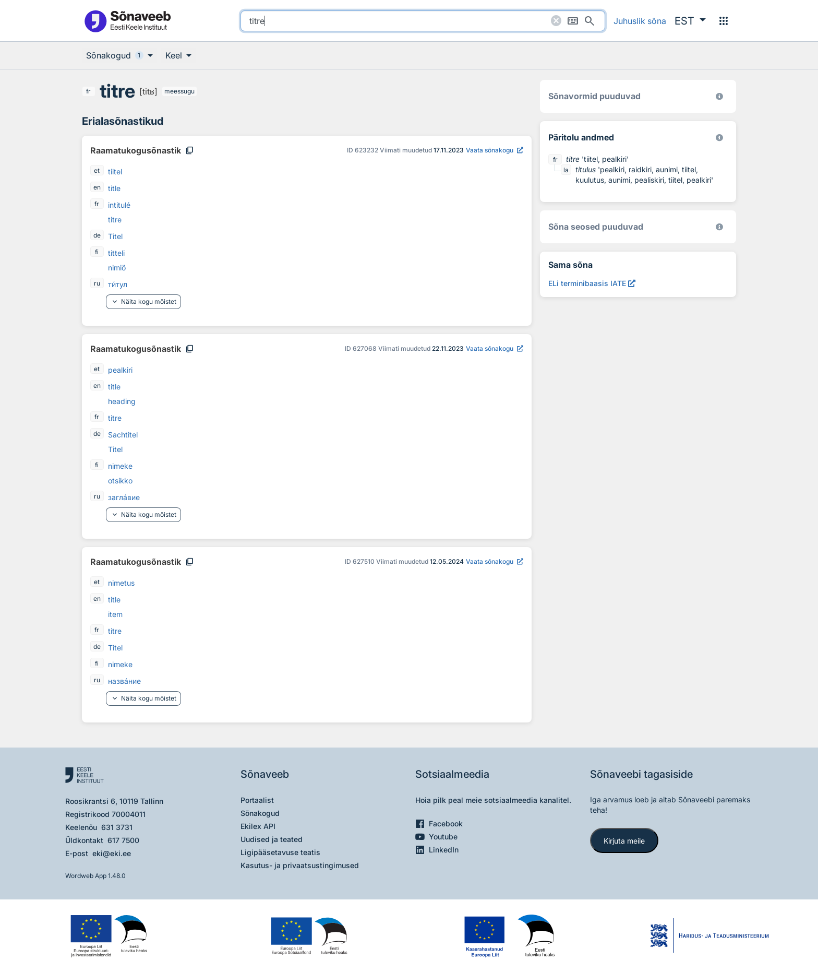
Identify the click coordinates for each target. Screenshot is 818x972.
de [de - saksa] (97, 235)
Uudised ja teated (271, 839)
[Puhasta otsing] (556, 21)
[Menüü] (723, 20)
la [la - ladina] (566, 170)
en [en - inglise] (97, 187)
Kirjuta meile (624, 840)
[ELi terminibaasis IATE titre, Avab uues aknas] (591, 283)
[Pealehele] (127, 20)
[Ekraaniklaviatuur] (573, 21)
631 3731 (117, 827)
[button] (690, 21)
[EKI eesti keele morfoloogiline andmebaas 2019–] (719, 96)
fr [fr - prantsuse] (88, 91)
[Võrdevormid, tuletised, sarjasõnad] (719, 227)
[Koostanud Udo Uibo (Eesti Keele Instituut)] (719, 137)
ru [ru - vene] (97, 283)
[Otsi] (589, 21)
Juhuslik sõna (640, 21)
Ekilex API (257, 826)
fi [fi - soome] (97, 252)
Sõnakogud (260, 813)
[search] (422, 20)
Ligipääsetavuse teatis (280, 852)
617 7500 (123, 840)
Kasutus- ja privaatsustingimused (299, 865)
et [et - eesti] (97, 170)
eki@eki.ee (111, 853)
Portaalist (257, 800)
